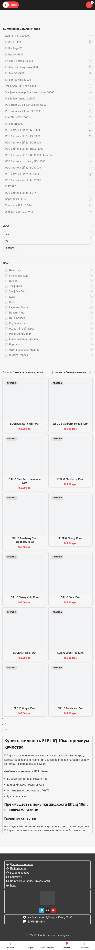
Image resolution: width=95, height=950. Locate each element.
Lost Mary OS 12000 (16, 117)
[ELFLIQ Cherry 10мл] (70, 515)
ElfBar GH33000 (14, 54)
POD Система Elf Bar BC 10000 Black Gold (29, 155)
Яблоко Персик (18, 355)
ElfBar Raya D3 (13, 48)
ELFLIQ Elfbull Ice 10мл (70, 652)
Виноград (15, 270)
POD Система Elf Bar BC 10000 (23, 167)
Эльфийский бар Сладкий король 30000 (29, 92)
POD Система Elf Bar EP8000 (22, 174)
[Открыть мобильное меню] (11, 5)
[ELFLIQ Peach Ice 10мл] (70, 684)
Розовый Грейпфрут (21, 328)
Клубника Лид (17, 323)
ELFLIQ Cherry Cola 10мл (24, 597)
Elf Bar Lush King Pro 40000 (21, 67)
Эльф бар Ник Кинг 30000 (21, 86)
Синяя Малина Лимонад (24, 339)
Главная (7, 372)
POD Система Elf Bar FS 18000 (23, 136)
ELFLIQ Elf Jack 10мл (24, 652)
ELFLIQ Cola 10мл (70, 597)
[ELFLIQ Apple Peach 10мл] (24, 400)
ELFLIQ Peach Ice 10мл (70, 708)
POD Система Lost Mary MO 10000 (25, 161)
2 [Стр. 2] (6, 724)
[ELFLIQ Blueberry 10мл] (70, 456)
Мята (12, 302)
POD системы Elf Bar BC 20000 (23, 111)
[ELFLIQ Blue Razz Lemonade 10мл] (24, 456)
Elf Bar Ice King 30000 (18, 79)
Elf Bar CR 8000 (14, 123)
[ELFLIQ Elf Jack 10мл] (24, 629)
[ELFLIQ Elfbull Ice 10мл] (70, 629)
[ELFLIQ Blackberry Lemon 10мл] (70, 400)
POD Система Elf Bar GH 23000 (23, 130)
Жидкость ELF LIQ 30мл (19, 205)
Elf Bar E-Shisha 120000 (19, 61)
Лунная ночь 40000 (17, 35)
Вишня (13, 280)
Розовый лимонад (20, 333)
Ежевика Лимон (19, 307)
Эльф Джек (15, 286)
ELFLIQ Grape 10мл (24, 708)
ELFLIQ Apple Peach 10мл (25, 423)
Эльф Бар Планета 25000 (20, 98)
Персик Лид (16, 312)
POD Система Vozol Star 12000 (23, 180)
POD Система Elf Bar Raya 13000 (24, 148)
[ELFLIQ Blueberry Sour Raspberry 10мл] (24, 515)
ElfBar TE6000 (13, 42)
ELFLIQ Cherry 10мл (70, 538)
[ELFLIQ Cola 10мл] (70, 574)
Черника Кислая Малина (24, 349)
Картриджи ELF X (15, 199)
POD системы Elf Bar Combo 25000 (25, 104)
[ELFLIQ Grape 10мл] (24, 684)
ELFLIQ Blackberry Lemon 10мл (70, 423)
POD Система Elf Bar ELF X (20, 192)
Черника (14, 344)
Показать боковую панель (70, 372)
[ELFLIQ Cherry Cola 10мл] (24, 574)
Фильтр (10, 248)
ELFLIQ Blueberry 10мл (70, 479)
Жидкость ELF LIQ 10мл (19, 211)
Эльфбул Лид (17, 291)
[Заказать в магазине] (90, 372)
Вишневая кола (18, 275)
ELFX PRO (10, 186)
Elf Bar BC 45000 (15, 73)
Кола (12, 296)
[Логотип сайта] (47, 4)
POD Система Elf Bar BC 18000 (23, 142)
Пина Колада (17, 318)
